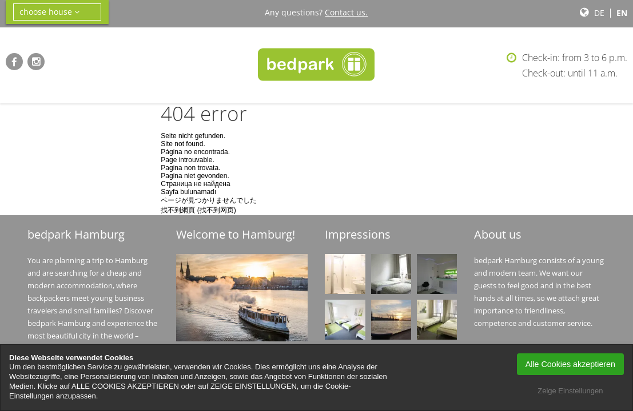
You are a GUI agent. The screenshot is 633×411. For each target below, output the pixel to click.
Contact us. (346, 12)
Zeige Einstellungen (570, 390)
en (621, 12)
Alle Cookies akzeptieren (570, 364)
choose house (49, 11)
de (599, 12)
